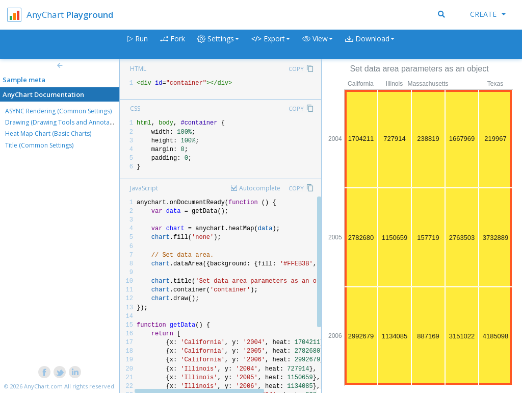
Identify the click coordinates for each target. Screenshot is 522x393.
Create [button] (488, 14)
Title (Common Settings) (39, 145)
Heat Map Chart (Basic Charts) (48, 133)
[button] (317, 44)
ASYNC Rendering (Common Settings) (58, 111)
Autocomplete (259, 188)
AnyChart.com (43, 386)
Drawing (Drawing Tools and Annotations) (65, 122)
